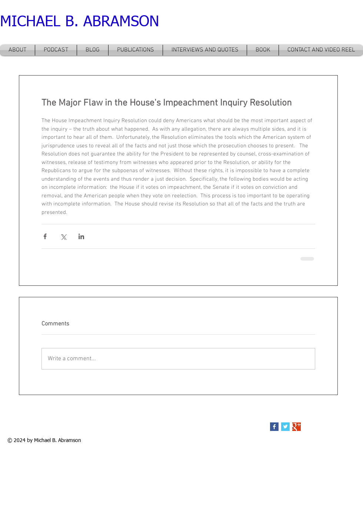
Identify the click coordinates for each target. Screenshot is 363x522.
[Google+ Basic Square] (296, 426)
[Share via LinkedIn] (81, 236)
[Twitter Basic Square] (285, 426)
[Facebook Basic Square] (274, 426)
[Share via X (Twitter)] (63, 236)
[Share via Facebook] (45, 236)
